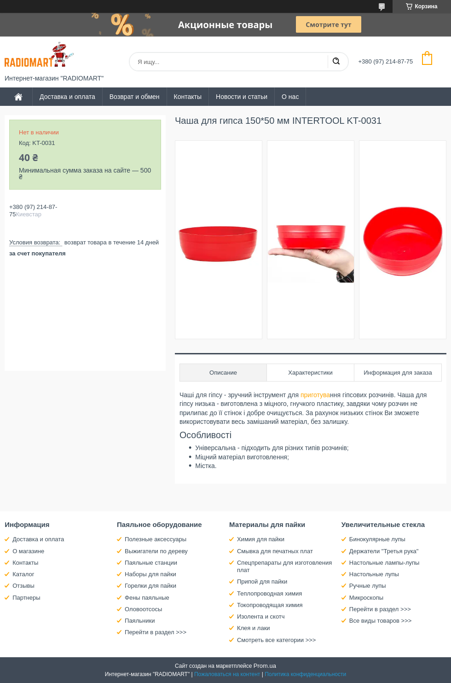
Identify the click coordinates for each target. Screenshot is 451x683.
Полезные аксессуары (155, 539)
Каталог (23, 574)
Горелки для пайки (150, 585)
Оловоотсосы (143, 609)
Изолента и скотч (261, 616)
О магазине (28, 551)
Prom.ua (265, 665)
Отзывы (23, 585)
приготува (314, 395)
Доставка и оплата (67, 96)
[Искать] (336, 61)
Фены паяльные (147, 597)
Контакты (188, 96)
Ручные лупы (367, 585)
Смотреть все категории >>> (276, 640)
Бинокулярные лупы (377, 539)
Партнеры (26, 597)
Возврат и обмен (135, 96)
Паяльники (140, 620)
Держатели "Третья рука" (384, 551)
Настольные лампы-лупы (384, 562)
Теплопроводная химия (269, 593)
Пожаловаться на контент (227, 674)
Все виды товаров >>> (380, 620)
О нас (290, 96)
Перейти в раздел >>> (155, 632)
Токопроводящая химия (270, 605)
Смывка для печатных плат (275, 551)
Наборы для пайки (150, 574)
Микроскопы (366, 597)
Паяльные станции (151, 562)
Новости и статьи (241, 96)
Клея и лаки (253, 628)
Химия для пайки (260, 539)
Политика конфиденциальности (305, 674)
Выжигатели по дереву (156, 551)
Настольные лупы (374, 574)
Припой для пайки (262, 581)
